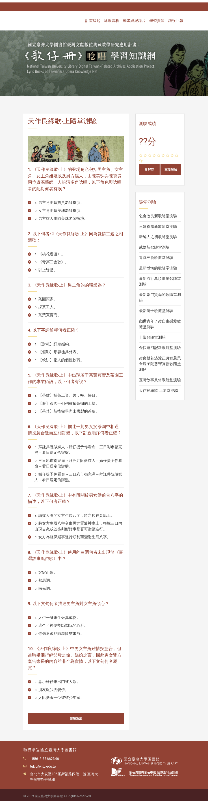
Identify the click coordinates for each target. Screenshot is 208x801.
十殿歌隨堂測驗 (152, 335)
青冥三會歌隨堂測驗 (156, 255)
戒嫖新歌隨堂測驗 (154, 245)
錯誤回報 (175, 18)
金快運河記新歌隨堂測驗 (160, 345)
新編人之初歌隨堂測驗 (158, 234)
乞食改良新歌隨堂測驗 (158, 213)
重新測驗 (171, 167)
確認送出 (76, 716)
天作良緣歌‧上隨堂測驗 (158, 388)
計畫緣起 (92, 18)
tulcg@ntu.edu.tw (43, 764)
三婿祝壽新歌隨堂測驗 (158, 224)
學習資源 (157, 18)
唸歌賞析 (111, 18)
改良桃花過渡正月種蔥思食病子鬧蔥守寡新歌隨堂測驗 (160, 361)
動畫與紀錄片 (134, 18)
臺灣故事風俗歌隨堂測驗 (160, 377)
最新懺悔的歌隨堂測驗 (158, 265)
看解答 (149, 167)
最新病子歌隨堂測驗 (156, 308)
